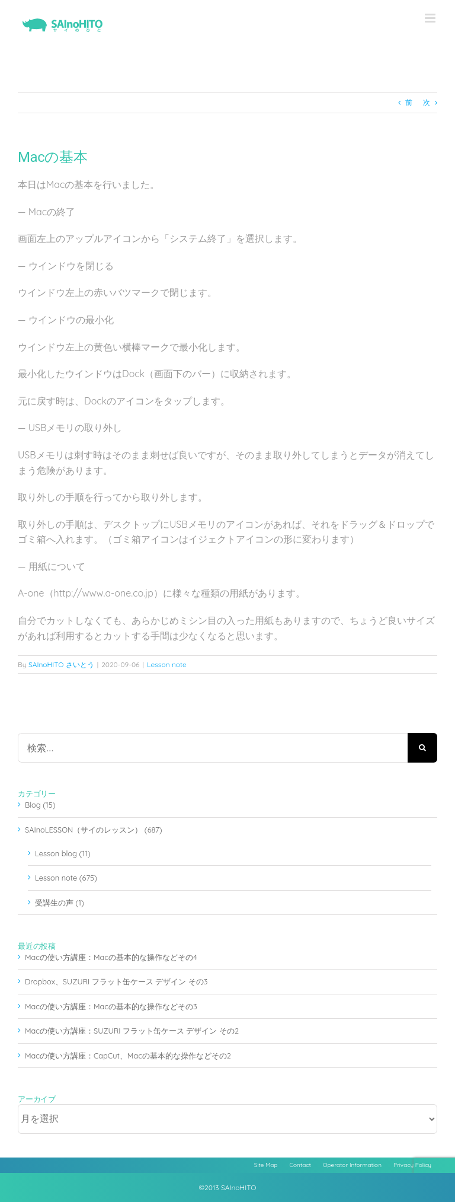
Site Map (266, 1165)
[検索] (422, 748)
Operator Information (352, 1165)
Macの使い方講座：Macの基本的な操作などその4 (111, 957)
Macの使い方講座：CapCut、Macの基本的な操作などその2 (128, 1055)
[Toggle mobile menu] (431, 18)
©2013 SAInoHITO (228, 1187)
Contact (300, 1165)
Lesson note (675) (66, 877)
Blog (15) (40, 804)
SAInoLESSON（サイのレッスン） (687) (93, 829)
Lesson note (167, 664)
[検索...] (213, 748)
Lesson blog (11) (62, 853)
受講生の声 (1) (59, 902)
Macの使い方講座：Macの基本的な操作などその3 (111, 1006)
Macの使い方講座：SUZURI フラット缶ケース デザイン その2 (132, 1030)
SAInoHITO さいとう (61, 664)
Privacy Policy (412, 1165)
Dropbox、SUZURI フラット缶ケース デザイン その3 (116, 981)
